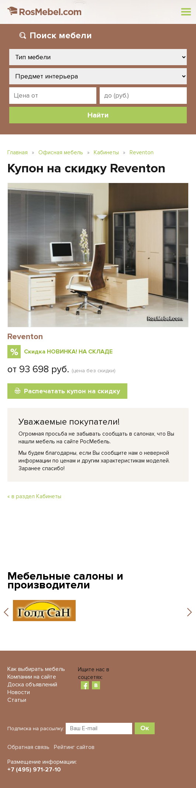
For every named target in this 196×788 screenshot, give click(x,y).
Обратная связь (28, 747)
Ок (144, 728)
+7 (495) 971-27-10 (34, 769)
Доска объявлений (32, 684)
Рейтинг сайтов (74, 747)
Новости (18, 692)
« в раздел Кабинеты (34, 496)
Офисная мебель (60, 152)
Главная (17, 152)
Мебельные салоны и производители (65, 580)
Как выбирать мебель (36, 669)
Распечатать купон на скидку (72, 391)
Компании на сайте (31, 676)
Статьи (16, 700)
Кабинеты (106, 152)
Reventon (142, 152)
